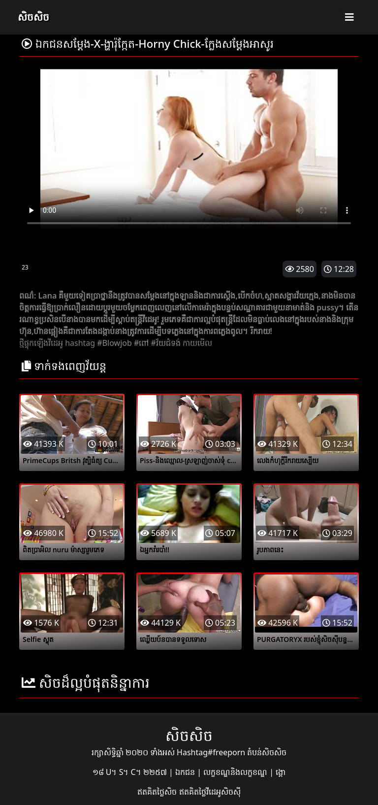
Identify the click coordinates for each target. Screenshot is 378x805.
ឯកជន (186, 772)
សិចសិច (33, 17)
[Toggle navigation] (349, 17)
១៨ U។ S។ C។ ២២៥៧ (131, 772)
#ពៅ (141, 342)
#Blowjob (114, 342)
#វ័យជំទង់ (165, 342)
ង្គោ (280, 772)
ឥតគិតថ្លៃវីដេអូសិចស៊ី (210, 791)
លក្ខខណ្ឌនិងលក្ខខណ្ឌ (236, 772)
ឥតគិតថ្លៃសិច (158, 791)
